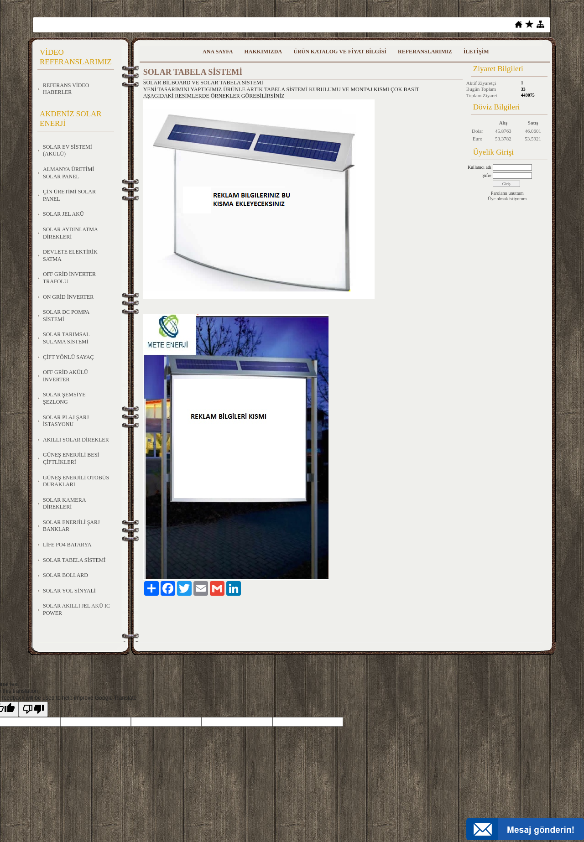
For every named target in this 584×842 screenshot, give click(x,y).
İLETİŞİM (476, 51)
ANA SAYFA (218, 51)
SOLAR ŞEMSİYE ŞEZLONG (64, 398)
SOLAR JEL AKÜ (63, 214)
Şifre (486, 175)
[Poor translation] (33, 709)
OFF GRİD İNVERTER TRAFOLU (69, 278)
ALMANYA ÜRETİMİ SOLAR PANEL (68, 173)
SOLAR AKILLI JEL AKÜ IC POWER (76, 609)
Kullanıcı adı (479, 167)
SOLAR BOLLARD (65, 575)
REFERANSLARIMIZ (425, 51)
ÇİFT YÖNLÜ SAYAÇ (68, 357)
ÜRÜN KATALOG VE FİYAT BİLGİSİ (339, 51)
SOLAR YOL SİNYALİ (69, 590)
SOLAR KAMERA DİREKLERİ (64, 503)
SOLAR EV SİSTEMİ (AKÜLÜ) (67, 150)
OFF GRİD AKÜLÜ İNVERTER (65, 376)
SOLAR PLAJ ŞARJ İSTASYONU (66, 421)
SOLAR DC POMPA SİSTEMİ (66, 315)
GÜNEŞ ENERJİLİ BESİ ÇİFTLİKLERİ (71, 458)
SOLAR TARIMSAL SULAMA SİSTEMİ (66, 338)
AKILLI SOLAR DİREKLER (76, 440)
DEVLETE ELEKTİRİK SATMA (70, 255)
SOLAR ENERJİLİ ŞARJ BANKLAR (71, 526)
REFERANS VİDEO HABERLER (66, 89)
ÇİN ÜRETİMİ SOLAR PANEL (69, 195)
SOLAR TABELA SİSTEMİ (74, 560)
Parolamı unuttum (507, 193)
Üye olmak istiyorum (507, 198)
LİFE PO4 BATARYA (67, 544)
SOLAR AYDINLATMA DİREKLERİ (70, 233)
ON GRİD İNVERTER (68, 297)
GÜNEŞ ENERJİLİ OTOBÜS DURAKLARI (76, 481)
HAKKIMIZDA (263, 51)
